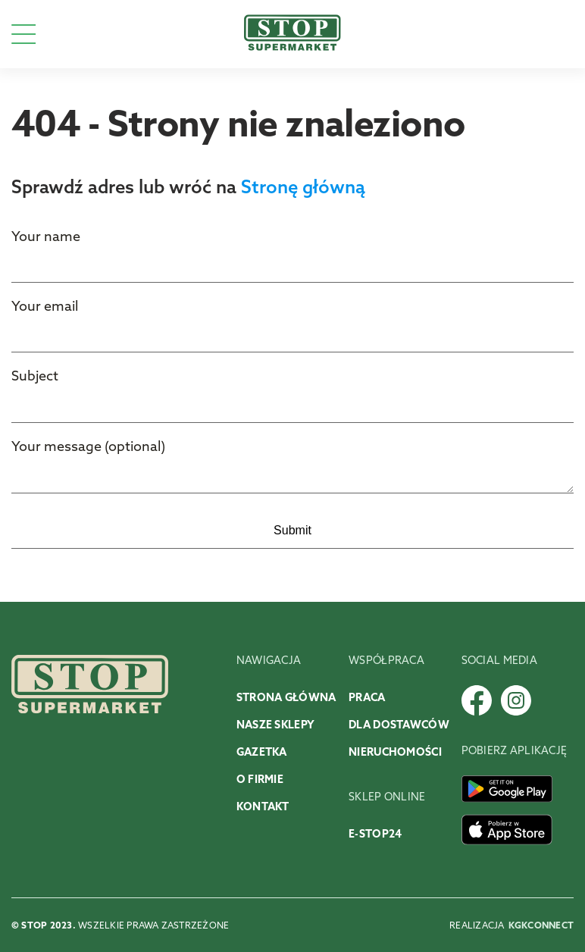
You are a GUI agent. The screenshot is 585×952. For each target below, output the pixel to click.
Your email (44, 307)
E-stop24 (375, 835)
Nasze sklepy (275, 725)
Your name (45, 237)
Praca (367, 698)
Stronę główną (303, 189)
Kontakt (262, 807)
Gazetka (261, 753)
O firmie (259, 780)
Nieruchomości (395, 753)
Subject (34, 377)
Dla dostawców (399, 725)
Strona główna (286, 698)
